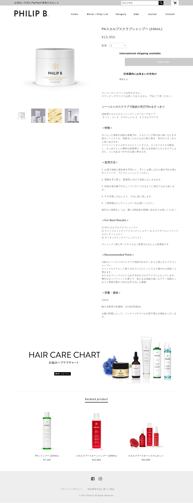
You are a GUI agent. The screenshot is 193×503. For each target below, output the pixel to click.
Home (74, 14)
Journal (152, 14)
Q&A (136, 14)
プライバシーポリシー (71, 489)
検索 (161, 3)
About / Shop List (97, 14)
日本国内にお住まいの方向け (140, 74)
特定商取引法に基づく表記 (101, 489)
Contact (170, 14)
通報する (123, 79)
